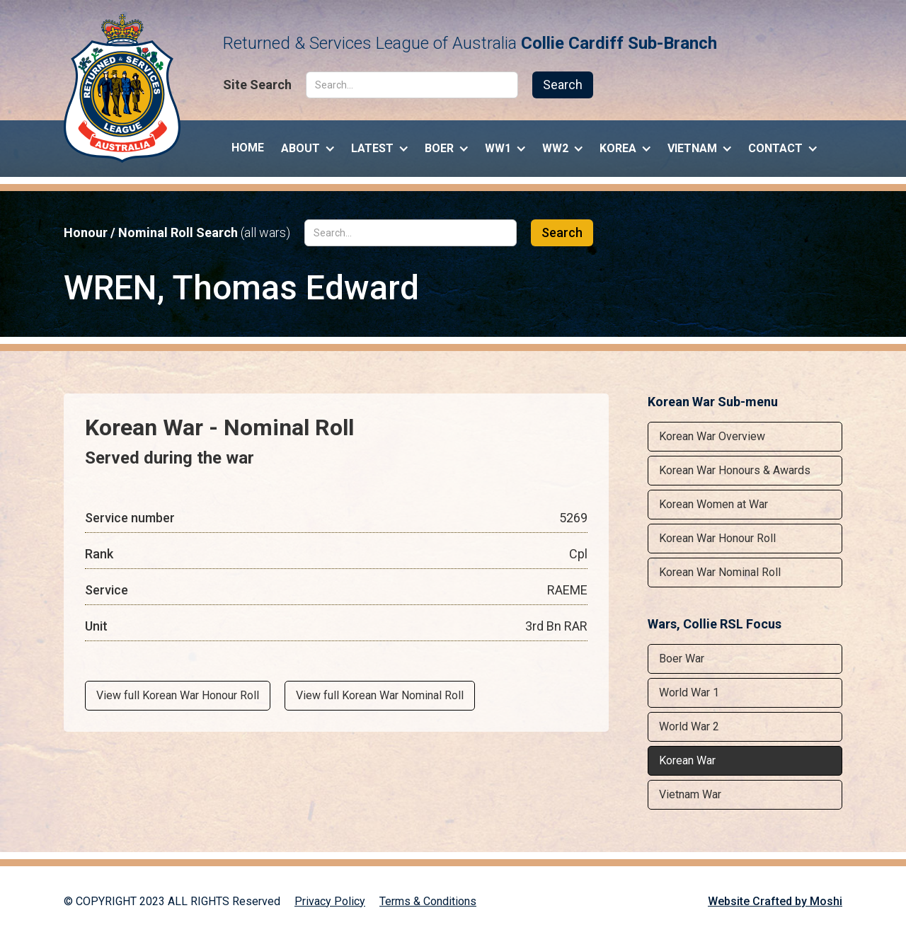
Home (247, 147)
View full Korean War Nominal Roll (380, 695)
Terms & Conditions (427, 901)
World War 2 (689, 726)
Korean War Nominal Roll (720, 572)
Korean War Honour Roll (717, 538)
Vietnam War (690, 794)
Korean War (687, 760)
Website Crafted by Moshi (775, 901)
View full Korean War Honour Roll (177, 695)
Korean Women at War (713, 504)
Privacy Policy (329, 901)
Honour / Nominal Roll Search (177, 233)
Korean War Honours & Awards (734, 470)
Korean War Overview (712, 436)
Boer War (681, 658)
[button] (308, 145)
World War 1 (689, 692)
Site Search (257, 85)
